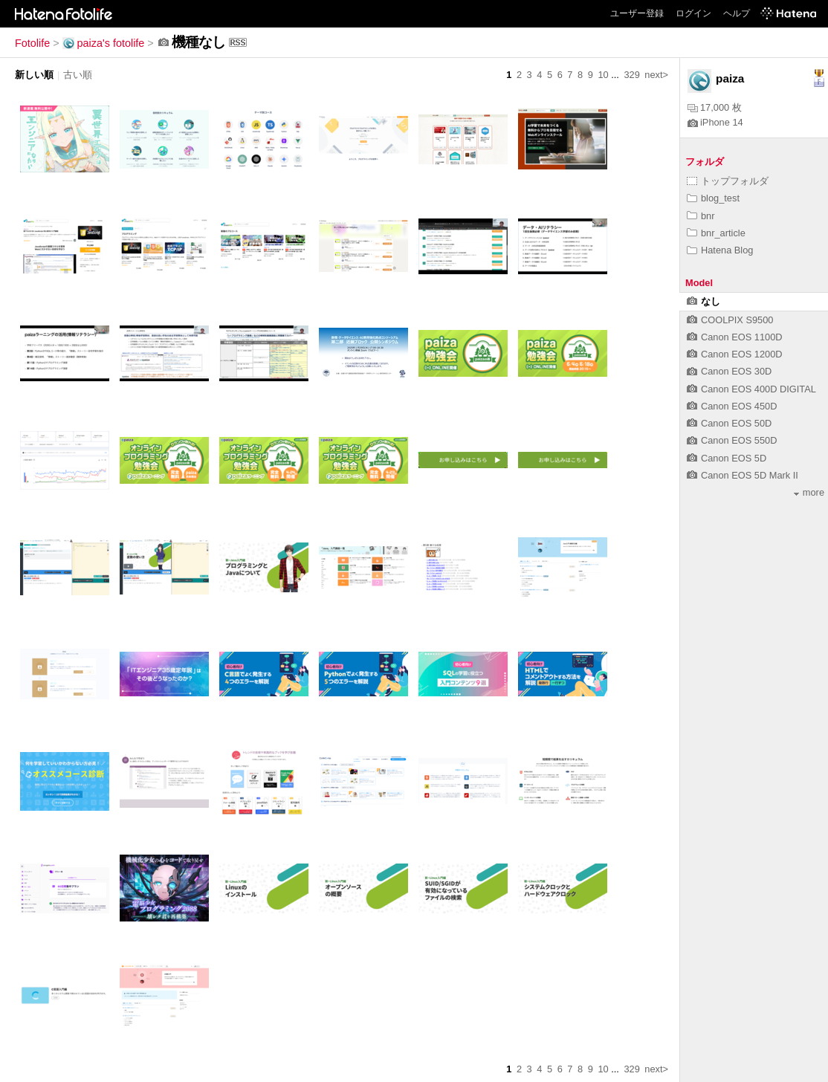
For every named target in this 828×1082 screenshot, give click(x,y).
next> (656, 74)
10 (603, 74)
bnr (701, 215)
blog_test (713, 198)
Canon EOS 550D (732, 440)
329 (631, 74)
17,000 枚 (715, 107)
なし (703, 301)
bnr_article (716, 233)
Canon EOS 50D (729, 423)
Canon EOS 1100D (735, 337)
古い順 (77, 74)
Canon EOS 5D (726, 458)
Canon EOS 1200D (735, 354)
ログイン (693, 13)
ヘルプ (736, 13)
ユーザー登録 (637, 13)
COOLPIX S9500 (730, 319)
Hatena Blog (720, 250)
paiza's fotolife (103, 43)
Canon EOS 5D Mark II (742, 475)
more (809, 492)
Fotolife (32, 43)
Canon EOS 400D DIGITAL (751, 389)
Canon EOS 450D (732, 406)
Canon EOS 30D (729, 371)
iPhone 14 (715, 122)
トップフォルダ (728, 181)
